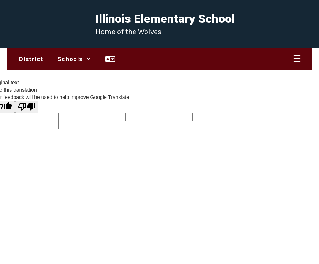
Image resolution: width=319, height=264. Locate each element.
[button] (74, 59)
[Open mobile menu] (297, 59)
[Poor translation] (26, 107)
